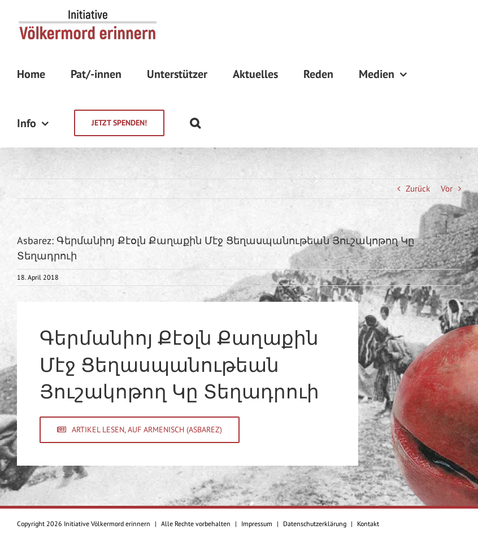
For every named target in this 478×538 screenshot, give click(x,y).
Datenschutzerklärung (314, 523)
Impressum (256, 523)
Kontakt (368, 523)
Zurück (418, 188)
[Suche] (195, 122)
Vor (447, 188)
